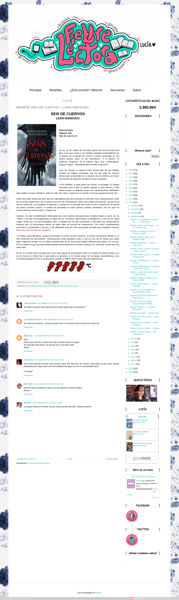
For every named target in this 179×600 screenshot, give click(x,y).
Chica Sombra (30, 303)
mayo (133, 349)
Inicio (70, 459)
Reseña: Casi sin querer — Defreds (145, 328)
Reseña (62, 286)
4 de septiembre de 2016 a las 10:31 (58, 319)
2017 (131, 199)
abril (133, 353)
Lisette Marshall (140, 445)
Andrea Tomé (139, 434)
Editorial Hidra (31, 286)
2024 (131, 173)
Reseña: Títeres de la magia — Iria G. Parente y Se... (144, 226)
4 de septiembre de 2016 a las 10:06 (52, 303)
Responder (28, 311)
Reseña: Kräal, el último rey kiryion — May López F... (144, 250)
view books (154, 497)
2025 (131, 170)
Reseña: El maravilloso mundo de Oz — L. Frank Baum (144, 220)
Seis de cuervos (72, 286)
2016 (131, 202)
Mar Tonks (28, 384)
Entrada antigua (111, 459)
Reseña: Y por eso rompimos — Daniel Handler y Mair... (143, 291)
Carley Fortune (140, 422)
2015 (131, 368)
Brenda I (27, 403)
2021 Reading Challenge (143, 476)
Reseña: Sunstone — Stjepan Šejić (144, 313)
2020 (131, 188)
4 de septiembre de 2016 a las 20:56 (47, 403)
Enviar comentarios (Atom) (39, 463)
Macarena (28, 336)
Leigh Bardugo (53, 286)
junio (133, 346)
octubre (134, 213)
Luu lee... (142, 416)
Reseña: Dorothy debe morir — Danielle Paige (143, 238)
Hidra (45, 286)
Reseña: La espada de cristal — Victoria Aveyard (143, 232)
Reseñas (55, 90)
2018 (131, 195)
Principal (35, 90)
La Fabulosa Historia (33, 319)
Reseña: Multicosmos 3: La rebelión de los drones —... (145, 256)
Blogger (98, 593)
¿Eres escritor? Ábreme (86, 90)
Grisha (39, 286)
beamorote (28, 360)
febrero (134, 360)
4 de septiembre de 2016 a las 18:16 (49, 384)
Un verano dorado (140, 420)
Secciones (117, 90)
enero (133, 364)
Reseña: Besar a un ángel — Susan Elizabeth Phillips (142, 302)
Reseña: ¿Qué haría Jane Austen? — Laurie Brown (144, 273)
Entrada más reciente (26, 459)
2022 (131, 181)
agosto (134, 339)
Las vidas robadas (140, 432)
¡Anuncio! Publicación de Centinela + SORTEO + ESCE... (144, 267)
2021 (131, 184)
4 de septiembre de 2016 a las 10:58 (49, 336)
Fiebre (138, 481)
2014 (131, 372)
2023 (131, 177)
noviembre (135, 209)
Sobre (137, 90)
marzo (133, 357)
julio (133, 342)
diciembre (135, 206)
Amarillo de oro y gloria (142, 443)
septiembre (136, 216)
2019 (131, 192)
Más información (140, 598)
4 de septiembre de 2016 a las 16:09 (49, 360)
